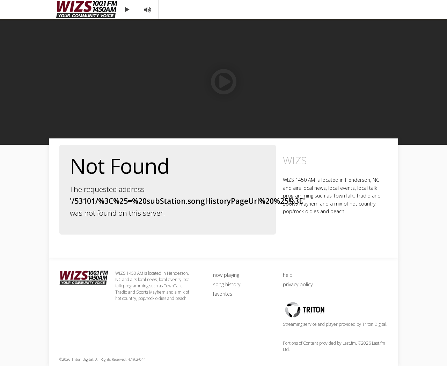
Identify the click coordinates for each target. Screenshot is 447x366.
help (288, 275)
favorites (222, 293)
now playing (226, 275)
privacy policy (298, 284)
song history (226, 284)
